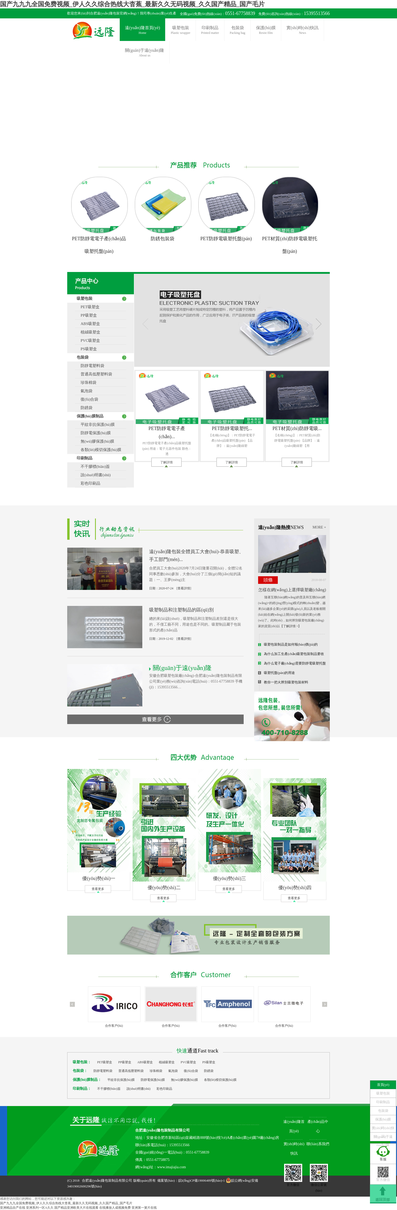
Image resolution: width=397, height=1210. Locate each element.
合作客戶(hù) (114, 1026)
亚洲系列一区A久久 (40, 1207)
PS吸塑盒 (87, 349)
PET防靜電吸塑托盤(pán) (226, 238)
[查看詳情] (183, 588)
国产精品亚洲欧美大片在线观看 (76, 1207)
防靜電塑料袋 (90, 366)
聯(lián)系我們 (317, 1144)
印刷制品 (210, 30)
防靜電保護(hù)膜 (94, 433)
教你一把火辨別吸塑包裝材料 (286, 682)
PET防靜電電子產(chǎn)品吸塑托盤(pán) (99, 245)
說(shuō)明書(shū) (94, 475)
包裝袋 (237, 30)
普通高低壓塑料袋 (94, 374)
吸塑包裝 (180, 30)
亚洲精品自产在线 (12, 1207)
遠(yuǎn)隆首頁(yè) (142, 30)
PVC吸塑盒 (88, 340)
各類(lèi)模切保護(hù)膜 (99, 450)
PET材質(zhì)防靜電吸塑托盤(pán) (289, 245)
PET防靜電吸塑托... (232, 428)
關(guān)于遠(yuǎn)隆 (383, 1138)
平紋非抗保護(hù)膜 (96, 424)
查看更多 (98, 889)
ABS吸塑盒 (88, 324)
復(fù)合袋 (87, 399)
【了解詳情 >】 (290, 626)
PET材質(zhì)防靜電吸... (297, 428)
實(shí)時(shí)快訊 (302, 30)
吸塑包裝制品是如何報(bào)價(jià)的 (291, 644)
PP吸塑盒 (87, 315)
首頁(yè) (383, 1085)
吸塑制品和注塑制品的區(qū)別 (181, 609)
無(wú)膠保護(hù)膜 (95, 441)
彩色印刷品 (88, 483)
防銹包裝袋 (162, 238)
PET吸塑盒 (88, 307)
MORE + (319, 527)
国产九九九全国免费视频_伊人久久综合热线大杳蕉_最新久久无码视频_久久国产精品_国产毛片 (132, 4)
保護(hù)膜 (266, 30)
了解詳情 (166, 462)
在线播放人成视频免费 (115, 1207)
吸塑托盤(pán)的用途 (279, 673)
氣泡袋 (84, 391)
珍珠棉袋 (86, 382)
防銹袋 (84, 408)
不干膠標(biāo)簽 (93, 466)
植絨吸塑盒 (88, 332)
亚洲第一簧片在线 (144, 1207)
